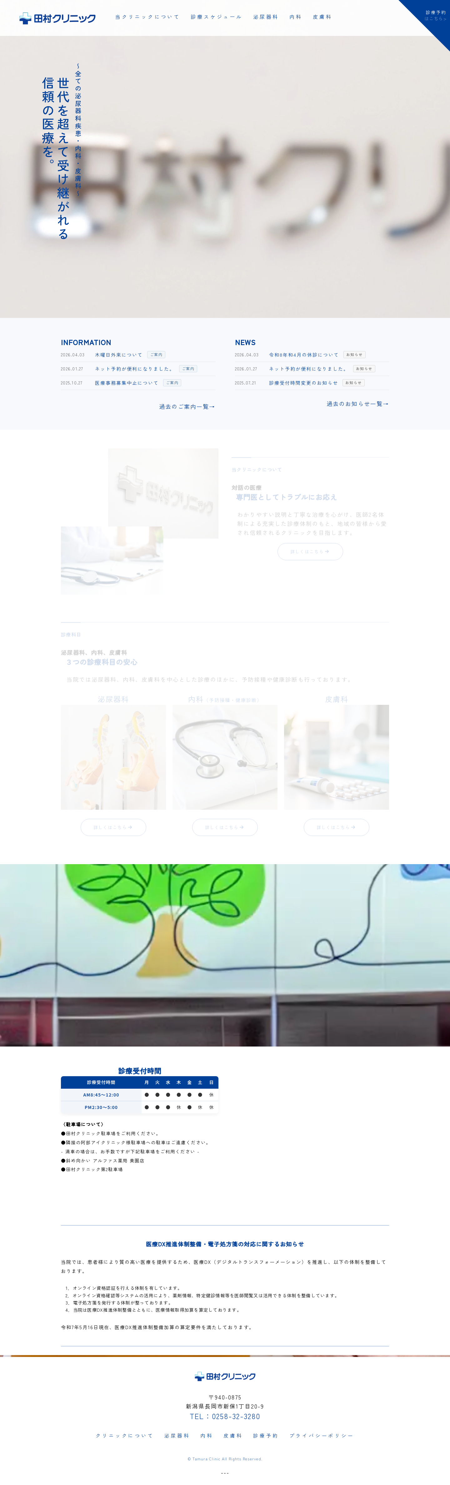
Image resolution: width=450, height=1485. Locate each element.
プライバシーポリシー (322, 1434)
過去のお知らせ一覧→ (358, 403)
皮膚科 (322, 16)
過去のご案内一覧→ (187, 406)
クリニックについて (124, 1434)
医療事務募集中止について (127, 382)
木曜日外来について (119, 354)
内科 (295, 16)
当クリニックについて (147, 16)
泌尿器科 (266, 16)
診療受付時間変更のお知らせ (303, 382)
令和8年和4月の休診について (304, 354)
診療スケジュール (216, 16)
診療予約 (267, 1434)
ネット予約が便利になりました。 (135, 368)
